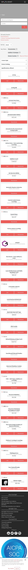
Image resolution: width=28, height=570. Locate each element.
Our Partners (4, 499)
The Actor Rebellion (14, 394)
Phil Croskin (14, 326)
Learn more (16, 560)
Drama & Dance (5, 36)
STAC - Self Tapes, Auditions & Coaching (14, 379)
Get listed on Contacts (7, 513)
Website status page (6, 515)
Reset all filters (24, 56)
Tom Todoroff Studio (14, 467)
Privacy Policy (5, 524)
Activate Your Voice (14, 100)
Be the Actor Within (14, 173)
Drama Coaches (5, 40)
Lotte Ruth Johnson (14, 286)
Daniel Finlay (14, 214)
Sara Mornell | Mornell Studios (14, 353)
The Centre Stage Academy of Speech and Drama (14, 425)
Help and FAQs (5, 526)
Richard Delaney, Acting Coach (14, 339)
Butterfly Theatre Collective (14, 187)
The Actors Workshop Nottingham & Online (14, 409)
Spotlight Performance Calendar (9, 511)
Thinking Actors (14, 453)
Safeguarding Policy (6, 527)
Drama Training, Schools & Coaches (11, 38)
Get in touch (4, 497)
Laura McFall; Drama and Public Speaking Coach (14, 271)
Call (7, 81)
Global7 (17, 242)
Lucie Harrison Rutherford (14, 299)
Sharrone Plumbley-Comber (14, 366)
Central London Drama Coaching (14, 200)
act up (14, 75)
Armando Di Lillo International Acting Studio (14, 129)
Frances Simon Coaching (14, 228)
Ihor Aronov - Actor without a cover (14, 257)
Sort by (2, 44)
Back (3, 15)
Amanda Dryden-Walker (14, 114)
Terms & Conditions (6, 522)
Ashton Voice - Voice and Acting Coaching (14, 143)
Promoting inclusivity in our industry (10, 506)
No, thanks (11, 568)
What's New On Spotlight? (8, 517)
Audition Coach (14, 159)
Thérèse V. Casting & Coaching (14, 440)
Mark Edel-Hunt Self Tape (14, 312)
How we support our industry (8, 501)
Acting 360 (14, 87)
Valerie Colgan (17, 480)
